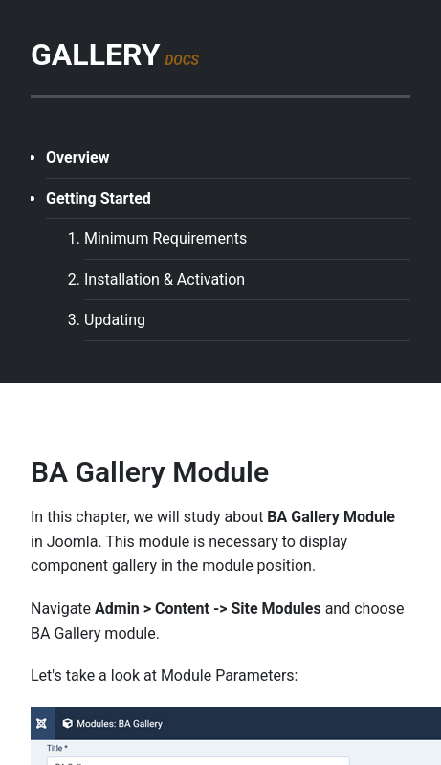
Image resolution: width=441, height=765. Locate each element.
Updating (114, 320)
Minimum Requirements (165, 239)
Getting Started (98, 198)
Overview (77, 157)
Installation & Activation (164, 280)
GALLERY (115, 54)
